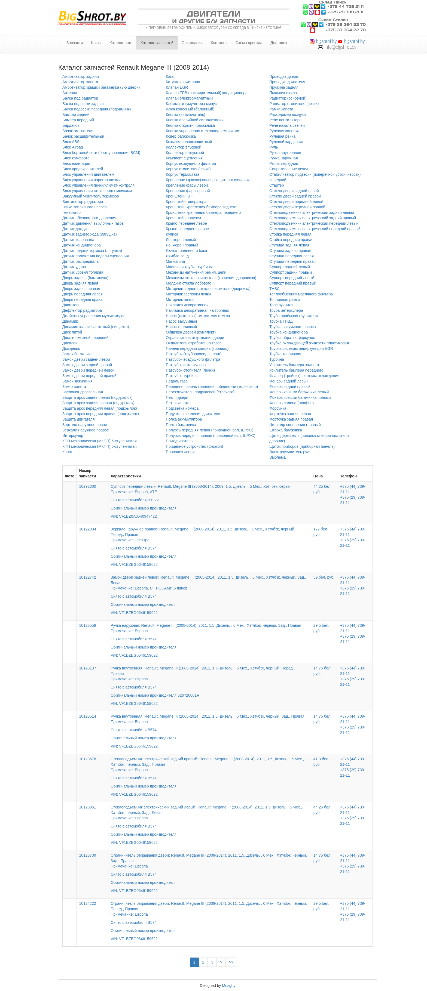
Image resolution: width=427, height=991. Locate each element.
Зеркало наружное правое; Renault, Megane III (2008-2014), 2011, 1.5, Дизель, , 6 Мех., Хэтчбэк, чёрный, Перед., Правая (210, 543)
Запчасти (74, 43)
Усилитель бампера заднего (294, 365)
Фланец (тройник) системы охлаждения (304, 375)
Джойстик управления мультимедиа (94, 316)
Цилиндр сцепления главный (295, 424)
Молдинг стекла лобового (188, 283)
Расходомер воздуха (287, 114)
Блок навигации (76, 163)
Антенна (69, 93)
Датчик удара (74, 267)
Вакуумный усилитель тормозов (90, 196)
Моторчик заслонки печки (188, 294)
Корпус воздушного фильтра (191, 163)
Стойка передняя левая (290, 234)
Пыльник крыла (283, 93)
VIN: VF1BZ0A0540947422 (134, 516)
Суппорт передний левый (291, 278)
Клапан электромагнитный (189, 98)
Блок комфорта (76, 158)
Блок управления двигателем (88, 174)
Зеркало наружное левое (84, 424)
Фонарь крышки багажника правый (300, 397)
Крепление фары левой (187, 185)
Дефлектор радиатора (82, 310)
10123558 (87, 625)
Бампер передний (78, 120)
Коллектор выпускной (185, 152)
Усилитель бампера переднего (296, 370)
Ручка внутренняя (285, 152)
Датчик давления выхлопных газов (93, 223)
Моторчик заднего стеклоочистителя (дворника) (208, 288)
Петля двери (177, 397)
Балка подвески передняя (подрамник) (96, 109)
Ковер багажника (181, 136)
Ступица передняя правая (292, 261)
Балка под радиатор (80, 98)
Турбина (276, 359)
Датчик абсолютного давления (89, 218)
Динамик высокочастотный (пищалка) (95, 327)
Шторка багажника (285, 430)
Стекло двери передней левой (296, 201)
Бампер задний (75, 114)
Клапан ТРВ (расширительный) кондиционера (207, 93)
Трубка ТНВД (281, 321)
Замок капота (74, 386)
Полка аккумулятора (184, 419)
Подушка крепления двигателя (193, 414)
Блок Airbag (72, 147)
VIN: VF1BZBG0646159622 (134, 564)
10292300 (87, 486)
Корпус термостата (182, 174)
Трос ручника (281, 305)
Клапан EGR (177, 87)
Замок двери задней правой (87, 365)
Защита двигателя (78, 419)
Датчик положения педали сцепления (95, 256)
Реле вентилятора (285, 120)
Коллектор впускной (183, 147)
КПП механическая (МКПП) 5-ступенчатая (99, 441)
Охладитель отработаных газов (193, 343)
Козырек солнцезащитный (189, 142)
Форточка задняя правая (291, 419)
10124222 (87, 903)
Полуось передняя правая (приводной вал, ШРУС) (210, 435)
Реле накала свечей (287, 125)
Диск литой (72, 332)
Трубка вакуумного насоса (292, 327)
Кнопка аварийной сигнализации (195, 120)
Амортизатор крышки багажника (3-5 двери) (101, 87)
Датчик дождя (74, 229)
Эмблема (277, 457)
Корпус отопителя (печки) (188, 169)
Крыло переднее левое (186, 223)
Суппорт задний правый (290, 272)
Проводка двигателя (287, 82)
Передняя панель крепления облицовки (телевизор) (212, 386)
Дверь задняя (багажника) (85, 278)
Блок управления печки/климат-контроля (98, 185)
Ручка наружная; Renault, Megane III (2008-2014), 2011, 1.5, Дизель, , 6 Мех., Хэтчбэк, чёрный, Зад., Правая (210, 636)
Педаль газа (176, 381)
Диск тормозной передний (85, 337)
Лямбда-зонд (177, 256)
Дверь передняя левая (82, 294)
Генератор (71, 212)
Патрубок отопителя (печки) (190, 370)
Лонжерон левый (181, 239)
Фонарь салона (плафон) (291, 403)
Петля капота (177, 403)
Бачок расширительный (83, 136)
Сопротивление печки (288, 169)
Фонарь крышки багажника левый (299, 392)
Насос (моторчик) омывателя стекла (198, 316)
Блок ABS (71, 142)
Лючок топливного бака (186, 250)
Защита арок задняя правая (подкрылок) (98, 403)
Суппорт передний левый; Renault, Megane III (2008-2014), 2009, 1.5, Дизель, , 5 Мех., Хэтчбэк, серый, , (210, 497)
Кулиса (172, 234)
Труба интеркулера (286, 310)
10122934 (87, 529)
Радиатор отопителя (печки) (294, 103)
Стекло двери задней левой (294, 191)
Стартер (276, 185)
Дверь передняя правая (83, 299)
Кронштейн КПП (180, 196)
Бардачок (70, 125)
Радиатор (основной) (287, 98)
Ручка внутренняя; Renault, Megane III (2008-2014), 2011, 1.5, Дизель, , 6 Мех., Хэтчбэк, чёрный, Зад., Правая (210, 727)
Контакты (219, 43)
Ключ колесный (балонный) (190, 109)
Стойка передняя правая (291, 239)
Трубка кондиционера (288, 332)
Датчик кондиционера (81, 245)
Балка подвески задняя (83, 103)
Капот (67, 452)
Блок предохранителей (82, 169)
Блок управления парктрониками (91, 180)
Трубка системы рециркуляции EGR (301, 348)
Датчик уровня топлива (82, 272)
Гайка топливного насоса (84, 207)
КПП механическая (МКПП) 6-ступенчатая (99, 446)
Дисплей (70, 343)
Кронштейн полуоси (183, 218)
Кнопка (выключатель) (185, 114)
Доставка (278, 43)
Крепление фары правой (188, 191)
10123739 (87, 855)
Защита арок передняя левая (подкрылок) (99, 408)
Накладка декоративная (187, 305)
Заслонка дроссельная (82, 392)
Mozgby (228, 985)
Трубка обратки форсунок (292, 337)
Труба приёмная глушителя (293, 316)
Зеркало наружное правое (85, 430)
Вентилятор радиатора (82, 201)
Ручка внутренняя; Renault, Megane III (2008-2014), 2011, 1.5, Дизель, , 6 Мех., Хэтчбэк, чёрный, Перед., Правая (210, 682)
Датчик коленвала (78, 239)
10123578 (87, 759)
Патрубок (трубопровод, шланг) (194, 354)
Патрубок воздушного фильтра (193, 359)
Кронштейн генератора (186, 201)
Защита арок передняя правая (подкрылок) (100, 414)
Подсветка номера (182, 408)
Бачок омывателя (77, 131)
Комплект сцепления (184, 158)
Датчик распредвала (80, 261)
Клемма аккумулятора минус (191, 103)
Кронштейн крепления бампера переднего (203, 212)
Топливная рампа (284, 299)
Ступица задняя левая (289, 245)
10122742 (87, 577)
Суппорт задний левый (289, 267)
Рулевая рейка (282, 136)
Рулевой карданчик (286, 142)
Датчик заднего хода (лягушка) (89, 234)
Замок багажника (77, 354)
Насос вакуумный (181, 321)
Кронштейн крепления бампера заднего (201, 207)
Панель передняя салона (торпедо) (197, 348)
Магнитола (175, 261)
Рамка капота (281, 109)
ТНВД (274, 288)
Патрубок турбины (182, 375)
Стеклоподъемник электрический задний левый (311, 212)
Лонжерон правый (182, 245)
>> (231, 962)
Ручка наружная (283, 158)
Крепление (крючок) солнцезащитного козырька (208, 180)
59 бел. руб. (323, 577)
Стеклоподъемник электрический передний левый (313, 223)
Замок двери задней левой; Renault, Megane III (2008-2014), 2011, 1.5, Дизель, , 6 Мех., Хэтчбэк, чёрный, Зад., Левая (210, 591)
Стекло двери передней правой (297, 207)
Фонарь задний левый (289, 381)
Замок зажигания (77, 381)
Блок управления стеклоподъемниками (97, 191)
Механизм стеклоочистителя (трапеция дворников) (211, 278)
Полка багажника (181, 424)
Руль (273, 147)
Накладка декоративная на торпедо (197, 310)
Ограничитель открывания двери (195, 337)
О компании (192, 43)
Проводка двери (180, 452)
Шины (96, 43)
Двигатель (71, 305)
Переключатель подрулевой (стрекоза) (200, 392)
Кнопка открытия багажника (190, 125)
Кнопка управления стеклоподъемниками (202, 131)
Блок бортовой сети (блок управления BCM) (101, 152)
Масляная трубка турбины (189, 267)
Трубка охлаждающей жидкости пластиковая (309, 343)
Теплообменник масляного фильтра (301, 294)
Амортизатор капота (80, 82)
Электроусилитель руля (290, 452)
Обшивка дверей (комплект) (191, 332)
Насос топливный (181, 327)
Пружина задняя (283, 87)
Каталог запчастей (157, 43)
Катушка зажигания (183, 82)
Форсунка (277, 408)
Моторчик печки (180, 299)
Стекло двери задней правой (295, 196)
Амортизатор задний (80, 76)
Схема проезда (249, 43)
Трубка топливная (285, 354)
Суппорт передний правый (292, 283)
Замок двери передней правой (89, 375)
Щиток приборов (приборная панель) (302, 446)
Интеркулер (72, 435)
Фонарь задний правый (289, 386)
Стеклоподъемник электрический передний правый (315, 229)
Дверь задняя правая (81, 288)
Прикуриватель (179, 441)
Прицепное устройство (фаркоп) (194, 446)
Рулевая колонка (284, 131)
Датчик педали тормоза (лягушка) (92, 250)
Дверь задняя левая (80, 283)
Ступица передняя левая (291, 256)
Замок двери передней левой (88, 370)
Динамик (70, 321)
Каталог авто (121, 43)
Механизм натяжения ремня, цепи (196, 272)
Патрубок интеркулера (186, 365)
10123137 (87, 668)
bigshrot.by (326, 41)
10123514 (87, 716)
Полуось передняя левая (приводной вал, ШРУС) (209, 430)
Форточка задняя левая (290, 414)
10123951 (87, 807)
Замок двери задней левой (86, 359)
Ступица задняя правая (290, 250)
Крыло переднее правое (187, 229)
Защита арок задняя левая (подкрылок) (97, 397)
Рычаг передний (283, 163)
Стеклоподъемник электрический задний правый (312, 218)
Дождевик (71, 348)
